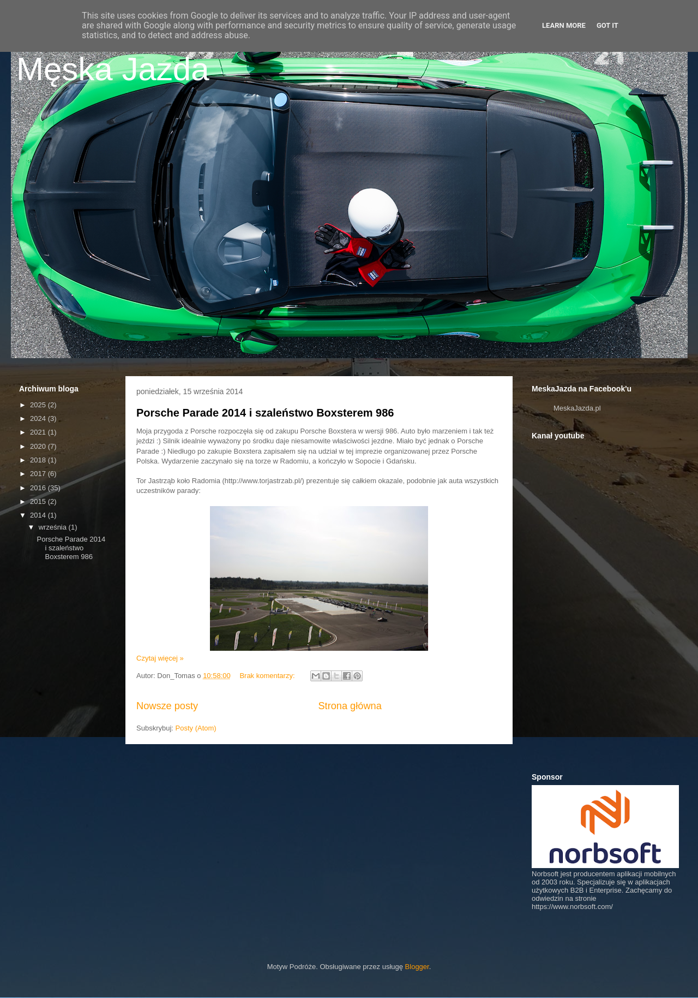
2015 (39, 501)
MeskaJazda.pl (577, 408)
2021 (39, 432)
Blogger (417, 967)
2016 (39, 488)
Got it (607, 25)
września (54, 527)
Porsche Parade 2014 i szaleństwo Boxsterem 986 (265, 413)
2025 (39, 405)
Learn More (564, 25)
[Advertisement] (102, 658)
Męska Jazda (112, 69)
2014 (39, 515)
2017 (39, 474)
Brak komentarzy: (268, 676)
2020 (39, 446)
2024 (39, 418)
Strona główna (349, 705)
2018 (39, 460)
